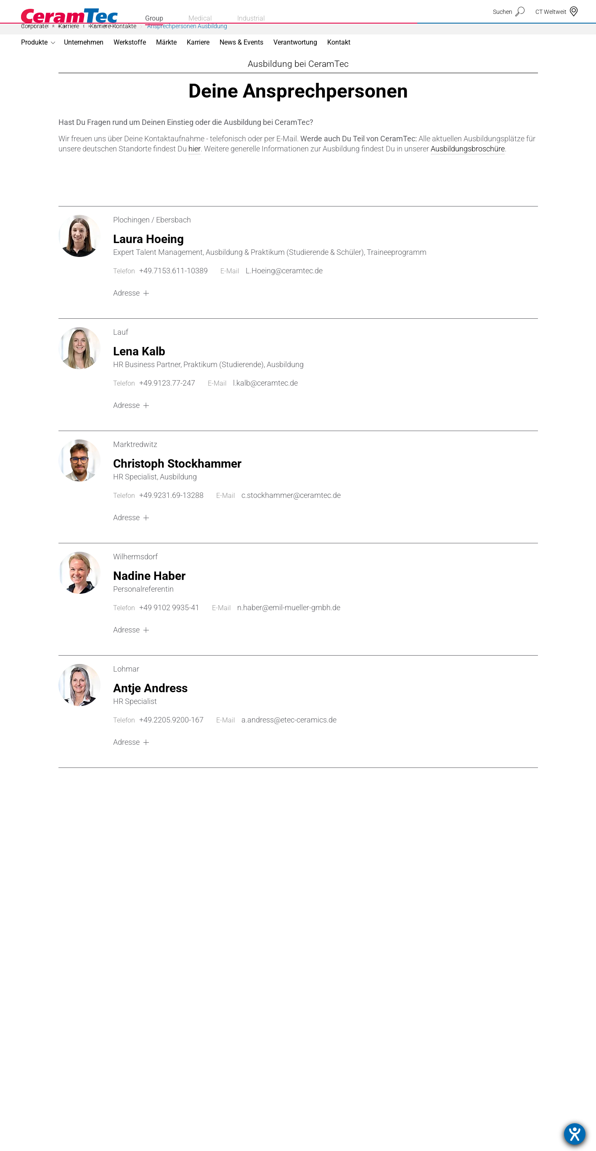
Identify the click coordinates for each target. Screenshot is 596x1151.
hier (194, 186)
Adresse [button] (126, 330)
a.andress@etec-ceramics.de (288, 757)
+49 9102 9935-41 (169, 645)
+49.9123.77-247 (167, 420)
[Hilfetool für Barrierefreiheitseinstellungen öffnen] (574, 1134)
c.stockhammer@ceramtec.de (291, 533)
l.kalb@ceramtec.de (265, 420)
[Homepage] (69, 17)
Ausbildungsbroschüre (468, 186)
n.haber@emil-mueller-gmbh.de (288, 645)
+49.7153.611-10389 (173, 308)
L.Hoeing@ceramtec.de (284, 308)
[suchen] (509, 28)
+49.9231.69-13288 (171, 533)
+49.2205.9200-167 (171, 757)
